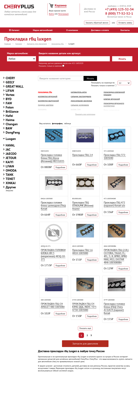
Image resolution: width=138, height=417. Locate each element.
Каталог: (14, 30)
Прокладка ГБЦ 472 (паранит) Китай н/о (114, 204)
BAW (9, 128)
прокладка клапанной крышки (114, 93)
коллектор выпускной (48, 100)
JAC (8, 149)
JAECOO (11, 154)
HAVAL (10, 145)
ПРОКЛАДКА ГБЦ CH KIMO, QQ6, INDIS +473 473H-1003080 (84, 307)
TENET (10, 179)
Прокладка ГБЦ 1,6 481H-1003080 (82, 251)
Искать (122, 58)
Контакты (125, 30)
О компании (72, 30)
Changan (12, 124)
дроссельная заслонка (81, 100)
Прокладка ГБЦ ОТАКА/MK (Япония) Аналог (82, 205)
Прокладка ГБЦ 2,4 (82, 154)
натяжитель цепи (79, 92)
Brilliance (12, 111)
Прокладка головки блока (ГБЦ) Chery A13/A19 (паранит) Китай (114, 308)
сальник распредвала (81, 96)
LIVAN (10, 166)
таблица (67, 123)
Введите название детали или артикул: (60, 53)
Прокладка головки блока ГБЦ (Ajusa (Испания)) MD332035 (52, 158)
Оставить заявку (125, 22)
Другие (11, 187)
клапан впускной (112, 99)
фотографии (57, 123)
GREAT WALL (14, 86)
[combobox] (21, 58)
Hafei (9, 116)
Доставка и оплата (100, 30)
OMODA (11, 170)
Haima (10, 120)
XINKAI (11, 183)
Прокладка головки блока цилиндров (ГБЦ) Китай (53, 205)
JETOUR (11, 158)
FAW (9, 103)
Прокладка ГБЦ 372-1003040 (115, 156)
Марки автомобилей (43, 30)
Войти (51, 14)
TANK (9, 175)
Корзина (61, 5)
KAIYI (9, 162)
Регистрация (63, 14)
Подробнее (60, 167)
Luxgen (11, 139)
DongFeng (13, 132)
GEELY (10, 82)
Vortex (10, 95)
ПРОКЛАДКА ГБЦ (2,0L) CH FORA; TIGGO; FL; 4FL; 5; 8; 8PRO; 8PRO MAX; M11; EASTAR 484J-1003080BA (116, 256)
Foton (10, 107)
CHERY (10, 78)
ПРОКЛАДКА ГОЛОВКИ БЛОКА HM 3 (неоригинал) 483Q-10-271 (53, 254)
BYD (9, 99)
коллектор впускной (47, 96)
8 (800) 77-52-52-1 (119, 13)
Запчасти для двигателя (85, 343)
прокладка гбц (45, 92)
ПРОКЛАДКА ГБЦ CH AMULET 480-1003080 (53, 305)
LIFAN (10, 90)
